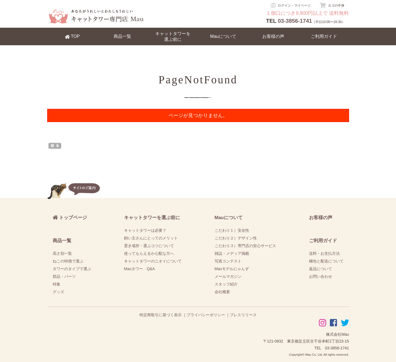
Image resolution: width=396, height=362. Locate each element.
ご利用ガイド (324, 36)
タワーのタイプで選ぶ (72, 269)
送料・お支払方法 (324, 253)
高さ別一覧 (62, 253)
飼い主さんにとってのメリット (151, 238)
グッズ (58, 292)
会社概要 (222, 292)
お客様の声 (273, 36)
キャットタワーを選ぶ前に (172, 36)
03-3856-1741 (295, 21)
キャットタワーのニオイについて (153, 261)
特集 (56, 284)
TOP (72, 36)
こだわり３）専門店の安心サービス (245, 246)
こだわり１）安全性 (232, 230)
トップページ (70, 217)
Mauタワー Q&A (139, 269)
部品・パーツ (64, 276)
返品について (320, 269)
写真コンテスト (228, 261)
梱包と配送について (326, 261)
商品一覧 (122, 36)
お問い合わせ (320, 276)
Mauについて (223, 36)
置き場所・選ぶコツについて (149, 246)
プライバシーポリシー (206, 315)
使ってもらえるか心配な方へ (149, 253)
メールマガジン (228, 276)
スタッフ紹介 (226, 284)
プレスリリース (243, 315)
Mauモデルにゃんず (232, 269)
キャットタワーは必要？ (145, 230)
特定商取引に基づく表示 (160, 315)
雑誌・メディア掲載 (232, 253)
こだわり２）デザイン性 (236, 238)
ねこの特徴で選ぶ (68, 261)
